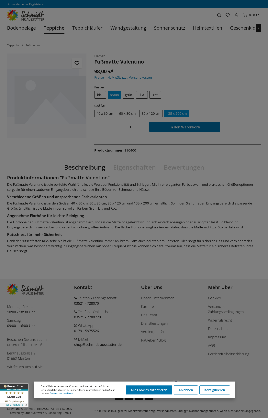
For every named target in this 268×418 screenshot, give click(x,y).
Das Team (149, 315)
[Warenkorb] (251, 15)
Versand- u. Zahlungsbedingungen (226, 309)
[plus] (143, 127)
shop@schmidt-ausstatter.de (98, 344)
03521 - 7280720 (87, 317)
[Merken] (77, 63)
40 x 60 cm (104, 113)
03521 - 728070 (86, 303)
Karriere (147, 306)
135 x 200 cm (176, 113)
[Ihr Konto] (236, 15)
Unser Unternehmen (157, 298)
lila (142, 95)
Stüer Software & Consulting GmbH (48, 413)
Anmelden (14, 4)
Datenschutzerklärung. (62, 393)
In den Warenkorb (185, 126)
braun (114, 95)
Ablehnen (186, 390)
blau (100, 95)
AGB (211, 345)
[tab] (85, 167)
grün (128, 95)
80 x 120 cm (151, 113)
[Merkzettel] (228, 15)
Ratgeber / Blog (153, 340)
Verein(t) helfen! (153, 331)
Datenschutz (218, 328)
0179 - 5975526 (86, 330)
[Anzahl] (130, 127)
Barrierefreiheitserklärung (228, 354)
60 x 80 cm (127, 113)
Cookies (214, 298)
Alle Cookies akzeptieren (149, 390)
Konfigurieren (214, 390)
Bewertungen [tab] (184, 167)
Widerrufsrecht (220, 320)
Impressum (217, 337)
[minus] (118, 127)
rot (155, 95)
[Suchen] (219, 15)
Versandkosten (167, 411)
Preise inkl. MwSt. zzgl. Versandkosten (123, 77)
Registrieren (37, 4)
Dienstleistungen (154, 323)
